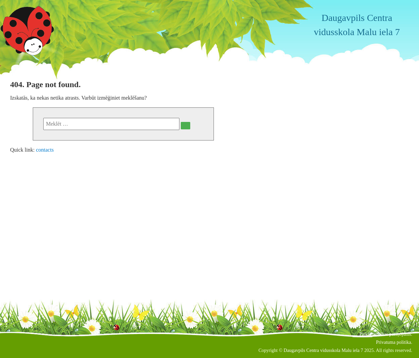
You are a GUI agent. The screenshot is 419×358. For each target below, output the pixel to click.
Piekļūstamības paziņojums (385, 334)
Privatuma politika (393, 342)
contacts (44, 150)
